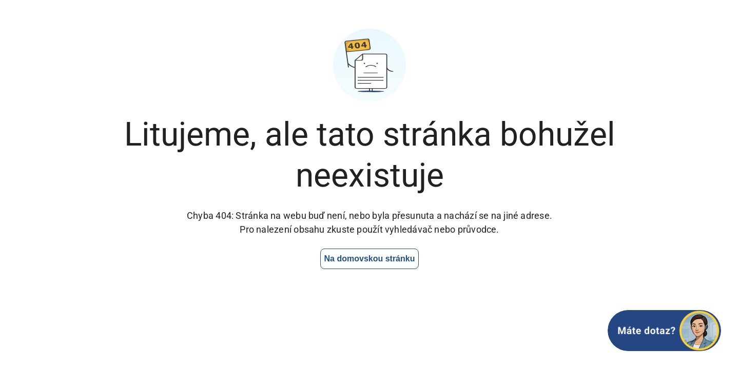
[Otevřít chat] (664, 330)
